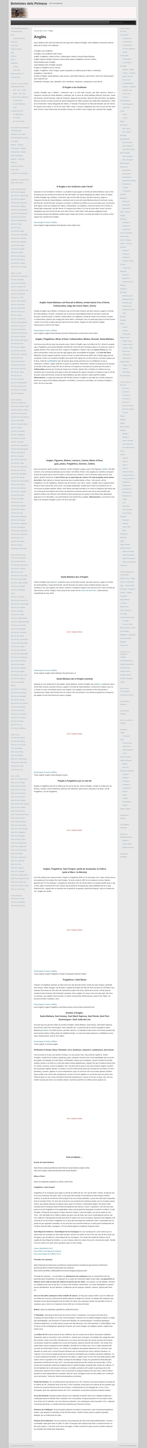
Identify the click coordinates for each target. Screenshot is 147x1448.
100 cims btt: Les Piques (19, 390)
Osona (122, 324)
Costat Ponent (18, 100)
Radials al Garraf (128, 847)
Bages (122, 121)
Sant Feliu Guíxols (129, 149)
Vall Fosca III (127, 358)
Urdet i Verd (126, 527)
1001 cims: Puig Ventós (18, 843)
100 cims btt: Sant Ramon (19, 639)
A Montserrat (127, 184)
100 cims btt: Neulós (17, 495)
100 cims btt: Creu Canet (19, 575)
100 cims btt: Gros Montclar (20, 417)
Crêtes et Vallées (16, 49)
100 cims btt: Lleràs (17, 372)
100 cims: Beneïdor (17, 393)
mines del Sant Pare (89, 590)
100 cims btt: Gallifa (17, 614)
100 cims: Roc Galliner (18, 301)
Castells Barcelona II (127, 664)
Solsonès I (126, 520)
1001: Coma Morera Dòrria (20, 814)
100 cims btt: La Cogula (19, 267)
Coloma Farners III (129, 478)
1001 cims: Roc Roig (18, 889)
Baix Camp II (127, 132)
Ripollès (123, 430)
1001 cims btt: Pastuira (18, 786)
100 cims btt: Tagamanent (19, 654)
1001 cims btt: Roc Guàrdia (20, 804)
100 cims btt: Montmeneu (19, 333)
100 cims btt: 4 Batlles (18, 347)
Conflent (125, 798)
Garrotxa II (126, 254)
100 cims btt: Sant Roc (18, 470)
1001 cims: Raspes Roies (19, 779)
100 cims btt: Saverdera (19, 459)
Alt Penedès (124, 56)
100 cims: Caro (16, 227)
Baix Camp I (127, 128)
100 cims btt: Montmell (18, 217)
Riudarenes (126, 482)
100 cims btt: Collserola (18, 632)
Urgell (122, 541)
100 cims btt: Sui (16, 724)
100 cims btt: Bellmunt (18, 561)
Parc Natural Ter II (129, 447)
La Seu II (126, 97)
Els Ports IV (126, 399)
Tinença (125, 412)
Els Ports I (126, 388)
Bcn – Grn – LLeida (19, 90)
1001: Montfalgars (17, 748)
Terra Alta (123, 537)
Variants (15, 67)
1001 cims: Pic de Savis (19, 850)
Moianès (123, 285)
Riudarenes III (127, 489)
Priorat (122, 416)
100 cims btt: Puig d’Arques (20, 481)
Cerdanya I (126, 222)
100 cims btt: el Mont (18, 541)
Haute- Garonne (125, 757)
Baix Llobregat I (128, 156)
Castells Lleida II (125, 675)
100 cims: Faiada (16, 315)
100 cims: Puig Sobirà (18, 294)
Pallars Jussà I (127, 341)
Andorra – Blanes (126, 592)
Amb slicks (16, 70)
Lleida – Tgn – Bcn (19, 93)
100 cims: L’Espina (17, 252)
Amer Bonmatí (127, 509)
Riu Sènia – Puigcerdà (127, 589)
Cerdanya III (127, 229)
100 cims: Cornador (17, 456)
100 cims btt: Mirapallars (19, 383)
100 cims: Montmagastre (19, 322)
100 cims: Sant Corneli (18, 386)
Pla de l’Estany (125, 375)
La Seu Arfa (126, 93)
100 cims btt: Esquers (18, 509)
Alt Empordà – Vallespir (18, 148)
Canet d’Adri (127, 268)
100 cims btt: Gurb (17, 572)
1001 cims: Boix (16, 864)
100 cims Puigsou (17, 545)
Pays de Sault (127, 743)
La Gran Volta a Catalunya (19, 97)
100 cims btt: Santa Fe (18, 326)
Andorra (123, 818)
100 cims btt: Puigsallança (19, 445)
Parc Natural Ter (128, 444)
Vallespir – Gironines (17, 159)
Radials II (126, 840)
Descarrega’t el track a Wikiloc (45, 222)
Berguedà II (126, 205)
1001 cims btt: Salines (18, 793)
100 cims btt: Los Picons (19, 354)
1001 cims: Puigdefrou (18, 832)
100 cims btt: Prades (17, 231)
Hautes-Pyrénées (126, 760)
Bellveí (104, 469)
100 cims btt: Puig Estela (19, 467)
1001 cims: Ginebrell (17, 871)
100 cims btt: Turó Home (19, 762)
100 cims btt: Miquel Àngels (20, 406)
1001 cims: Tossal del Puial (20, 878)
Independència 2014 (17, 86)
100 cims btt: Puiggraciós (19, 657)
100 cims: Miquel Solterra (19, 424)
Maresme (123, 271)
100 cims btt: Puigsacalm (19, 531)
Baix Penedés (124, 163)
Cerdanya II (126, 226)
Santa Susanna (128, 282)
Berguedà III (127, 208)
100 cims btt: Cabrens (18, 905)
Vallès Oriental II (125, 548)
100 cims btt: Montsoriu (18, 403)
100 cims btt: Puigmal (18, 520)
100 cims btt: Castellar (18, 568)
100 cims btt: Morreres (18, 329)
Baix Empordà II (128, 146)
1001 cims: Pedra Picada (19, 829)
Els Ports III (126, 395)
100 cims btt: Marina (17, 636)
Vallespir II (126, 778)
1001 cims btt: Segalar (18, 800)
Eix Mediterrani (18, 114)
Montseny (123, 292)
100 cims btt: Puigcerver (19, 203)
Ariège (122, 732)
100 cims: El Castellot (18, 607)
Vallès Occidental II (129, 558)
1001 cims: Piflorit (17, 853)
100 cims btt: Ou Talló (18, 438)
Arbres (122, 682)
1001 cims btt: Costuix (18, 839)
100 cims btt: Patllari (17, 420)
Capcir (125, 795)
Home (45, 31)
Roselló (125, 805)
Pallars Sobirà (125, 362)
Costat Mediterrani (19, 104)
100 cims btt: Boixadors (18, 650)
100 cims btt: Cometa (18, 361)
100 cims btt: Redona (18, 259)
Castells (123, 657)
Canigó (122, 215)
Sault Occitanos (128, 750)
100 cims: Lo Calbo (17, 297)
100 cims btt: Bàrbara (18, 256)
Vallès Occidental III (129, 562)
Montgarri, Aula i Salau (18, 134)
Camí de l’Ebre (127, 624)
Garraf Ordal (124, 236)
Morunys (125, 523)
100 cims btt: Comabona (19, 689)
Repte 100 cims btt (17, 183)
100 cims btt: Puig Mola (18, 668)
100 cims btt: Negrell (17, 245)
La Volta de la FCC (17, 111)
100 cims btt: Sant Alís (18, 368)
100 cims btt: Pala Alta (18, 336)
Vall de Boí (126, 107)
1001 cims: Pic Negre (18, 782)
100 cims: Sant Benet (18, 452)
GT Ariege (123, 614)
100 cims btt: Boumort (18, 365)
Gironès (123, 264)
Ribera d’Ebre (124, 427)
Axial (12, 35)
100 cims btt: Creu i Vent (19, 675)
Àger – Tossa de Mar (127, 585)
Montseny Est (127, 306)
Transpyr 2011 (15, 77)
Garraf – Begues (125, 240)
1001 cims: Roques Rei (18, 846)
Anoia (122, 111)
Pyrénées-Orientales (127, 771)
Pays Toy (126, 767)
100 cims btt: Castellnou (19, 714)
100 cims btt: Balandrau (19, 516)
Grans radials (127, 844)
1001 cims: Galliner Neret (19, 875)
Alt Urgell (123, 66)
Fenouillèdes (127, 802)
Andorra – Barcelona (127, 582)
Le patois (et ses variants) (19, 173)
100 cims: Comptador (18, 431)
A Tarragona (127, 191)
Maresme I (126, 275)
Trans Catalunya (125, 610)
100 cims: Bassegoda (18, 527)
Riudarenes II (127, 485)
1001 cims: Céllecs (17, 752)
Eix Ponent (16, 118)
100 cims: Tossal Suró (18, 319)
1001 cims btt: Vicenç (18, 811)
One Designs (132, 1446)
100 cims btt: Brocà (17, 721)
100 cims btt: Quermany (19, 413)
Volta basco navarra (126, 695)
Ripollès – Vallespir (17, 145)
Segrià (122, 423)
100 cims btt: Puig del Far (19, 600)
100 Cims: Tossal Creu (18, 287)
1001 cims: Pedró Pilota (19, 759)
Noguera (123, 320)
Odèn (124, 530)
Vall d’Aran (123, 565)
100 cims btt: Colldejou (18, 206)
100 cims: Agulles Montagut (20, 622)
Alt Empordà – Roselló (18, 152)
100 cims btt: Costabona (19, 523)
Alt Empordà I (127, 38)
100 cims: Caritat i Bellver (19, 583)
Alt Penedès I (127, 59)
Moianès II (123, 289)
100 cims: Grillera (16, 427)
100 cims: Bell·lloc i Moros (19, 410)
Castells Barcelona (126, 661)
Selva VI (125, 468)
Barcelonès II (127, 174)
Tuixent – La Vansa (129, 73)
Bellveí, (46, 1030)
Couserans (126, 736)
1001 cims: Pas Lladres (18, 825)
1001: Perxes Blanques (18, 821)
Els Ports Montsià (128, 409)
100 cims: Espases (17, 611)
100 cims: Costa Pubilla (18, 579)
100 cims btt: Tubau (17, 463)
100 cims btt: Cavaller (18, 263)
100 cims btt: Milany (17, 499)
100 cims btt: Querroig (18, 488)
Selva (122, 451)
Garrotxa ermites (128, 261)
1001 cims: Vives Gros (18, 745)
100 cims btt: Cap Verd (18, 351)
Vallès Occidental (128, 551)
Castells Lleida (125, 671)
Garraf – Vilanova (126, 243)
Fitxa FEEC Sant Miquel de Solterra (47, 1251)
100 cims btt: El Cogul (18, 717)
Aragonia (123, 714)
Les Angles (14, 141)
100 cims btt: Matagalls (18, 696)
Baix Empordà (125, 139)
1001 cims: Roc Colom (18, 789)
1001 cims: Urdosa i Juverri (20, 885)
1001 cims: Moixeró (17, 868)
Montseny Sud (127, 303)
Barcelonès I (127, 170)
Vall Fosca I (126, 351)
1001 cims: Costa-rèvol (18, 882)
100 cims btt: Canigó (17, 898)
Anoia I (125, 114)
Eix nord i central (18, 121)
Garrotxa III (126, 257)
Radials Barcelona (126, 837)
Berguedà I (126, 201)
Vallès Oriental (125, 544)
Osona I (125, 327)
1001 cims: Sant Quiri (18, 797)
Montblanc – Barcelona (128, 635)
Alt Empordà (124, 35)
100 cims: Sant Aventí (18, 308)
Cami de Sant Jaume (127, 617)
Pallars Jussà (124, 337)
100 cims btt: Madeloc (18, 902)
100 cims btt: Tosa (17, 502)
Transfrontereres (16, 130)
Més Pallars (126, 372)
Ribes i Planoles (128, 440)
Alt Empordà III (127, 45)
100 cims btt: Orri (16, 375)
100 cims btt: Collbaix (18, 586)
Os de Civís (126, 80)
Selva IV (125, 461)
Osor (124, 503)
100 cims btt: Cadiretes (18, 506)
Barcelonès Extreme (129, 180)
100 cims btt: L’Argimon (18, 491)
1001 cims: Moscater (18, 861)
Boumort (123, 194)
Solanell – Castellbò (129, 87)
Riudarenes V (127, 496)
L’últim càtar (15, 170)
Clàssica (13, 56)
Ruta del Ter (124, 645)
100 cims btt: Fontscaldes (19, 235)
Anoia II (125, 118)
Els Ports (123, 385)
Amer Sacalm (127, 513)
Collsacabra (126, 334)
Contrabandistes (128, 83)
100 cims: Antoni (16, 224)
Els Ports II (126, 392)
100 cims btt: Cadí (17, 358)
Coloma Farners (128, 472)
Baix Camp (124, 125)
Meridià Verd (124, 607)
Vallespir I (126, 774)
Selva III (125, 458)
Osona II (125, 330)
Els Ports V (126, 402)
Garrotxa (123, 247)
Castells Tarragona (126, 678)
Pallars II (125, 368)
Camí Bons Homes (17, 166)
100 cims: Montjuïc (17, 755)
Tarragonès (124, 534)
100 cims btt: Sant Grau (19, 548)
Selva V (125, 465)
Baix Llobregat (125, 153)
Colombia (123, 828)
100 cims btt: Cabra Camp (19, 195)
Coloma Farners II (128, 475)
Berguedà (123, 198)
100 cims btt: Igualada (18, 629)
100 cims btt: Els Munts (18, 661)
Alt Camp (123, 31)
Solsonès (123, 516)
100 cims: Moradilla (17, 279)
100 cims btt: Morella (18, 664)
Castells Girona (125, 668)
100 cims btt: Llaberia (18, 741)
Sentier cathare (125, 809)
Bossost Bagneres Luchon (19, 138)
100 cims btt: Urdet (17, 766)
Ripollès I (126, 434)
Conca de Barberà (126, 233)
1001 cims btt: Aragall (18, 807)
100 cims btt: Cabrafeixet (19, 210)
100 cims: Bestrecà (17, 442)
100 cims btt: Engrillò (18, 249)
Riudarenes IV (127, 492)
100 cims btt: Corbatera (18, 242)
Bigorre (125, 764)
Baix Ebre (123, 135)
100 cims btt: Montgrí (18, 477)
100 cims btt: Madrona (18, 728)
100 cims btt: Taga (17, 513)
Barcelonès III (127, 177)
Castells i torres (128, 348)
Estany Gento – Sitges (127, 578)
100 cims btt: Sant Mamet (19, 340)
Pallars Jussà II (128, 344)
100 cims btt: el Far (17, 538)
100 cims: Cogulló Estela (19, 618)
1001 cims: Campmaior (18, 857)
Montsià (123, 316)
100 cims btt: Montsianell (19, 213)
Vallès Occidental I (129, 555)
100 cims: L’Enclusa (17, 597)
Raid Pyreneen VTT (17, 74)
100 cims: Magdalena (18, 435)
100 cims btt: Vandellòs (18, 238)
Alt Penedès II (127, 62)
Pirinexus (14, 162)
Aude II (125, 753)
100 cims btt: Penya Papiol (19, 604)
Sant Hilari (126, 506)
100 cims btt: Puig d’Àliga (19, 643)
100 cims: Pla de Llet (18, 311)
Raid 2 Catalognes (17, 155)
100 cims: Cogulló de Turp (19, 290)
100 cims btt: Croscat (18, 484)
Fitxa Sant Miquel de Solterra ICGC (47, 1254)
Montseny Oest (128, 296)
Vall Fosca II (127, 355)
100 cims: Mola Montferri (19, 220)
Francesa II (14, 45)
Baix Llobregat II (128, 160)
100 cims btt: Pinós (17, 343)
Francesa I (14, 42)
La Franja (123, 603)
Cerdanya (123, 219)
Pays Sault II (127, 746)
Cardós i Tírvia (127, 365)
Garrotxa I (126, 250)
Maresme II (126, 278)
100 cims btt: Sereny (17, 710)
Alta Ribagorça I (128, 104)
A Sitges (125, 187)
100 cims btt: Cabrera (18, 678)
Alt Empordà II (127, 42)
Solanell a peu (127, 90)
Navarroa (123, 704)
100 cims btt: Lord (17, 769)
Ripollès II (126, 437)
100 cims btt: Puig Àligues (19, 449)
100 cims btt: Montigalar (19, 474)
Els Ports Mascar (128, 405)
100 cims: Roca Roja (18, 304)
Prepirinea (14, 63)
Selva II (122, 454)
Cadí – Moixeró (125, 212)
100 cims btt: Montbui (18, 737)
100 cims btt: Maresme (18, 558)
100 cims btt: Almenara (18, 283)
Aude (122, 739)
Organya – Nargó (128, 69)
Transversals (124, 575)
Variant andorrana (19, 38)
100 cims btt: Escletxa (18, 707)
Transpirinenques (16, 31)
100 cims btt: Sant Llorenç (19, 565)
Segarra (123, 419)
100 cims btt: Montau (18, 700)
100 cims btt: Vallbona (18, 199)
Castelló (123, 723)
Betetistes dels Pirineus (29, 3)
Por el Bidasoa (125, 691)
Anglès (125, 499)
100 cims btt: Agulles (17, 671)
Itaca (12, 52)
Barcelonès (124, 167)
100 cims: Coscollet (17, 379)
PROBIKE (123, 857)
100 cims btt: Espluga (18, 192)
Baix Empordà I (128, 142)
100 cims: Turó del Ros (18, 625)
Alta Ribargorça (125, 100)
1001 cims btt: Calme (18, 818)
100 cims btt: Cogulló (18, 646)
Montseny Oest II (128, 299)
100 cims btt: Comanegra (19, 534)
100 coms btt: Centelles (18, 693)
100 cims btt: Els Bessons (19, 276)
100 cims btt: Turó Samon (19, 703)
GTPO (13, 60)
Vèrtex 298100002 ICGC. (43, 1248)
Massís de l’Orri (128, 76)
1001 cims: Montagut (18, 836)
